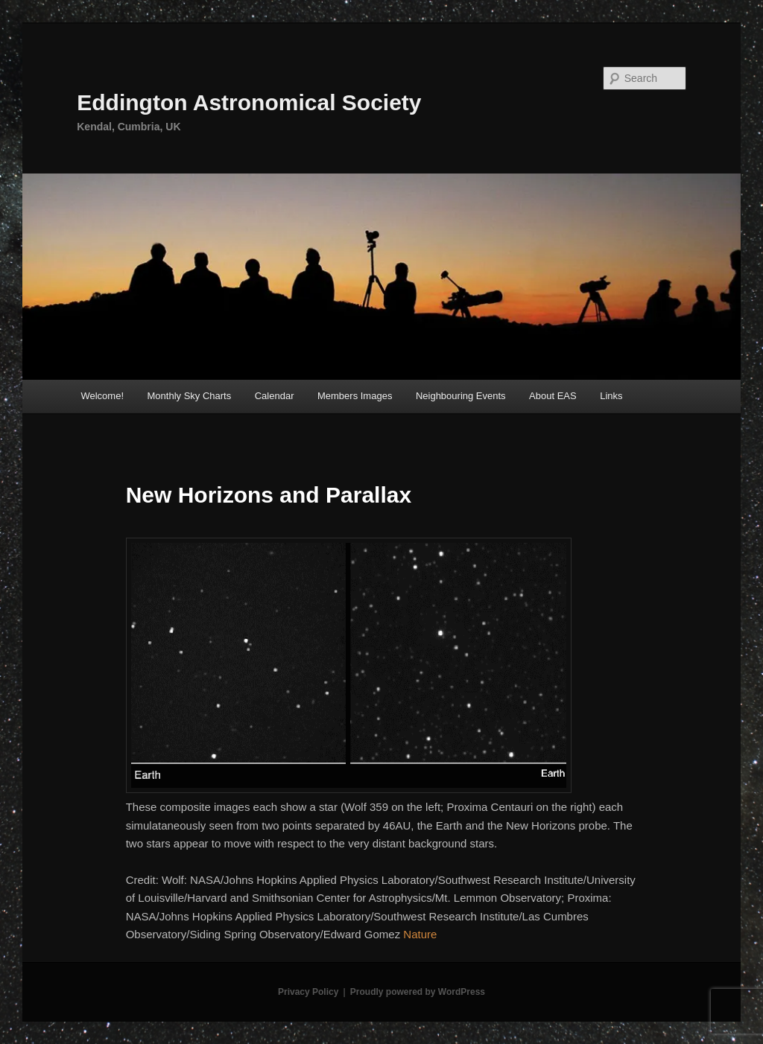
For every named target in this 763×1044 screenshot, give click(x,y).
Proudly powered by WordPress (417, 992)
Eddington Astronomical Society (249, 102)
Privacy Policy (308, 992)
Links (611, 395)
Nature (420, 934)
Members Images (354, 395)
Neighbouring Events (461, 395)
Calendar (274, 395)
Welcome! (102, 395)
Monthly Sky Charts (190, 395)
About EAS (553, 395)
